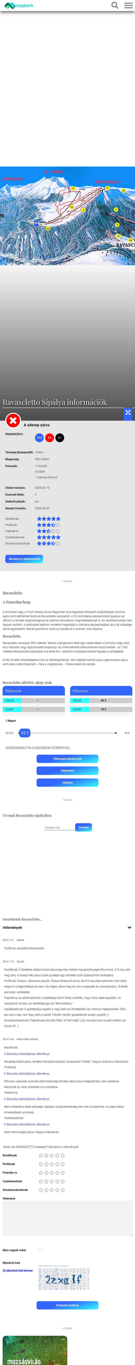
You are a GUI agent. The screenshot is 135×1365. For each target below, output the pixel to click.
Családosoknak (12, 1181)
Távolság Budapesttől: (19, 452)
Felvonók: (11, 466)
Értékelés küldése (67, 1306)
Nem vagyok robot (14, 1250)
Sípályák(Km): (14, 434)
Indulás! (84, 827)
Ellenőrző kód (11, 1263)
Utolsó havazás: (15, 487)
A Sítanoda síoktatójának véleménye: (27, 1054)
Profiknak (9, 1164)
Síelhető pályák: (15, 501)
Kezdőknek (10, 1156)
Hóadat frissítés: (15, 508)
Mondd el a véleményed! (24, 559)
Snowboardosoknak (15, 1190)
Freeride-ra (10, 1173)
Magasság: (12, 459)
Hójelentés (67, 771)
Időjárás (67, 783)
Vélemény (9, 1199)
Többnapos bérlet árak (67, 759)
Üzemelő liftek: (15, 494)
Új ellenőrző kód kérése (18, 1271)
